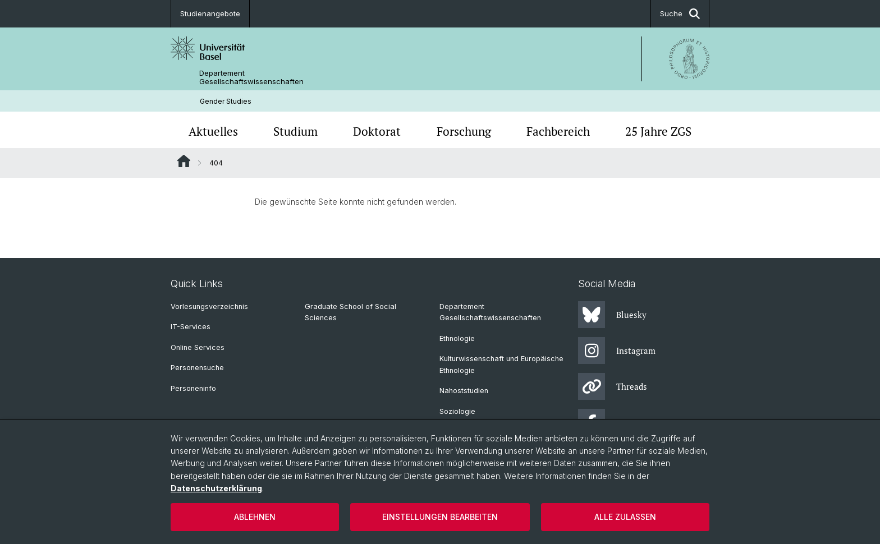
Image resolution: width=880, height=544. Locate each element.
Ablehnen (255, 517)
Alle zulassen (625, 517)
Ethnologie (457, 338)
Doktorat (377, 131)
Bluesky (612, 314)
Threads (612, 386)
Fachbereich (558, 131)
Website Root (183, 161)
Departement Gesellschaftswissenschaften (251, 77)
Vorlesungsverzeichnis (209, 306)
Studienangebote (210, 13)
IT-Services (190, 326)
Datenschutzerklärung (216, 488)
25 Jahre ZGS (658, 131)
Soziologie (457, 411)
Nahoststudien (463, 390)
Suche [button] (680, 13)
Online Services (197, 347)
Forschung (464, 131)
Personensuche (197, 367)
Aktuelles (213, 131)
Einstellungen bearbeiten (440, 517)
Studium (295, 131)
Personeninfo (193, 388)
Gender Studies (225, 101)
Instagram (617, 350)
